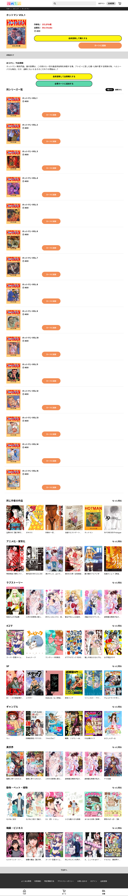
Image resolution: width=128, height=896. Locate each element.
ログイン (101, 3)
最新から (118, 90)
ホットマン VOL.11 (30, 364)
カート (64, 894)
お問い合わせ (82, 881)
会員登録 (111, 3)
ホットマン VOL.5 (30, 204)
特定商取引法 (49, 881)
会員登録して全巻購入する (64, 76)
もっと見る (117, 501)
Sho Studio (47, 28)
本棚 (103, 894)
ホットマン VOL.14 (30, 444)
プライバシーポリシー (65, 881)
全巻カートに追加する (64, 84)
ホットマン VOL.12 (30, 391)
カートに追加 (100, 45)
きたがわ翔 (46, 24)
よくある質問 (26, 881)
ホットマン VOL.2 (30, 125)
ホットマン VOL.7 (30, 258)
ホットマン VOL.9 (30, 311)
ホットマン (25, 9)
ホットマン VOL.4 (30, 178)
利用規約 (37, 881)
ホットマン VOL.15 (30, 471)
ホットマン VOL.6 (30, 231)
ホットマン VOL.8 (30, 284)
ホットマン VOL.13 (30, 417)
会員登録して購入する (77, 38)
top (8, 9)
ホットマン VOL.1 (29, 98)
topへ (64, 870)
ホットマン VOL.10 (30, 338)
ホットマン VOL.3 (30, 151)
